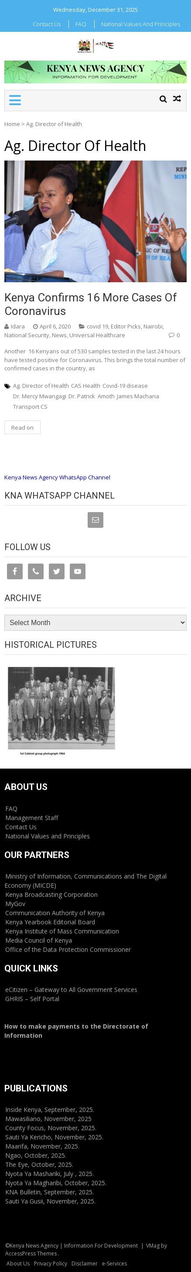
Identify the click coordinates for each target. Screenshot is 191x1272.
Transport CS (30, 406)
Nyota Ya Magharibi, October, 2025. (55, 1183)
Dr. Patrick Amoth (91, 396)
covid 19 (97, 326)
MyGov (15, 903)
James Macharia (138, 396)
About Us (18, 1263)
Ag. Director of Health (41, 385)
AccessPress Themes (31, 1253)
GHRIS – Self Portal (32, 999)
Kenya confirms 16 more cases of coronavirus (90, 304)
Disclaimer (85, 1263)
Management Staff (31, 818)
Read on (22, 427)
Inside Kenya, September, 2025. (49, 1109)
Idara (18, 326)
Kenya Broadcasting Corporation (51, 894)
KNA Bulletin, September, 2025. (49, 1192)
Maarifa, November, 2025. (42, 1146)
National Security (26, 335)
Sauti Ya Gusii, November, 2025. (50, 1201)
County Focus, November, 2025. (50, 1128)
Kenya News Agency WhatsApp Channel (57, 477)
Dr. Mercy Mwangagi (39, 396)
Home (12, 124)
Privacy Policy (50, 1263)
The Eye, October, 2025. (39, 1164)
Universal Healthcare (97, 335)
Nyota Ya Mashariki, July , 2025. (49, 1173)
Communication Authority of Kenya (55, 913)
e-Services (114, 1263)
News (59, 335)
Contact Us (47, 24)
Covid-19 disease (125, 385)
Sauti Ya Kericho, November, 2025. (54, 1137)
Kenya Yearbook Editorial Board (50, 922)
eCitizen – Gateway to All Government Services (71, 989)
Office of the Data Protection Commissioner (68, 949)
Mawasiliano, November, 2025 (48, 1119)
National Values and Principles (140, 24)
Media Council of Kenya (38, 940)
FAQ (80, 24)
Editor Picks (126, 326)
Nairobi (153, 326)
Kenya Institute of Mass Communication (62, 931)
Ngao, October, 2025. (35, 1155)
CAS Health (85, 385)
